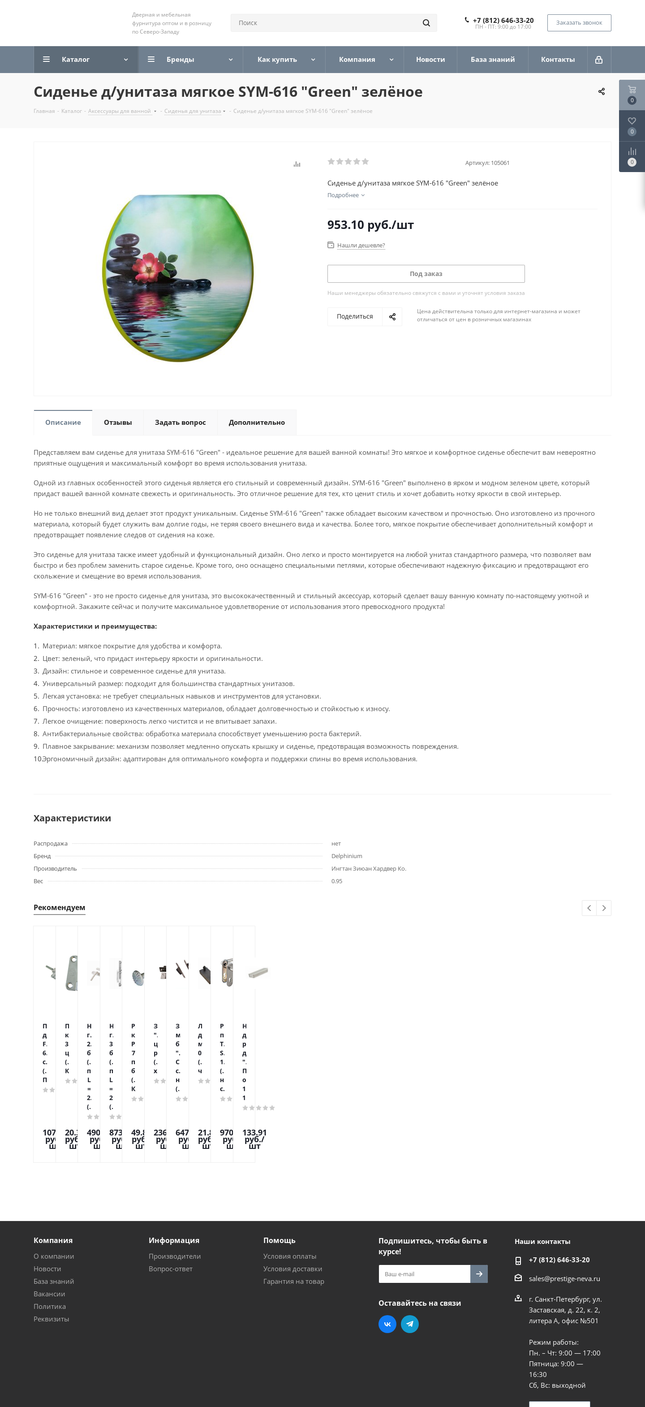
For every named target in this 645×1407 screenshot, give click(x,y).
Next (604, 908)
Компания (53, 1164)
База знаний (54, 1204)
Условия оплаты (290, 1179)
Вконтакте (387, 1248)
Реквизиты (51, 1242)
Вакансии (49, 1217)
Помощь (279, 1164)
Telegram (410, 1248)
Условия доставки (292, 1192)
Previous (589, 908)
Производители (175, 1179)
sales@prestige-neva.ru (564, 1202)
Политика (50, 1230)
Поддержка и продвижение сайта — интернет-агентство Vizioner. (141, 1384)
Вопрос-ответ (171, 1192)
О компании (54, 1179)
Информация (174, 1164)
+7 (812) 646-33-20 (503, 20)
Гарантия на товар (293, 1204)
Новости (47, 1192)
